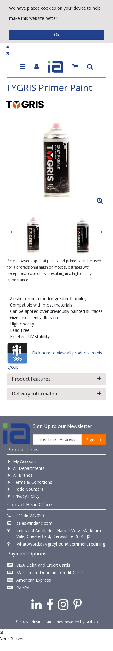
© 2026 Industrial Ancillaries (39, 621)
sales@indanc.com (34, 523)
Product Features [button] (56, 379)
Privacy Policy (23, 496)
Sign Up (93, 439)
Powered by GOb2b (81, 621)
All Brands (20, 475)
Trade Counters (25, 489)
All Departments (26, 468)
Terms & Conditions (29, 482)
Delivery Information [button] (56, 393)
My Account (21, 461)
